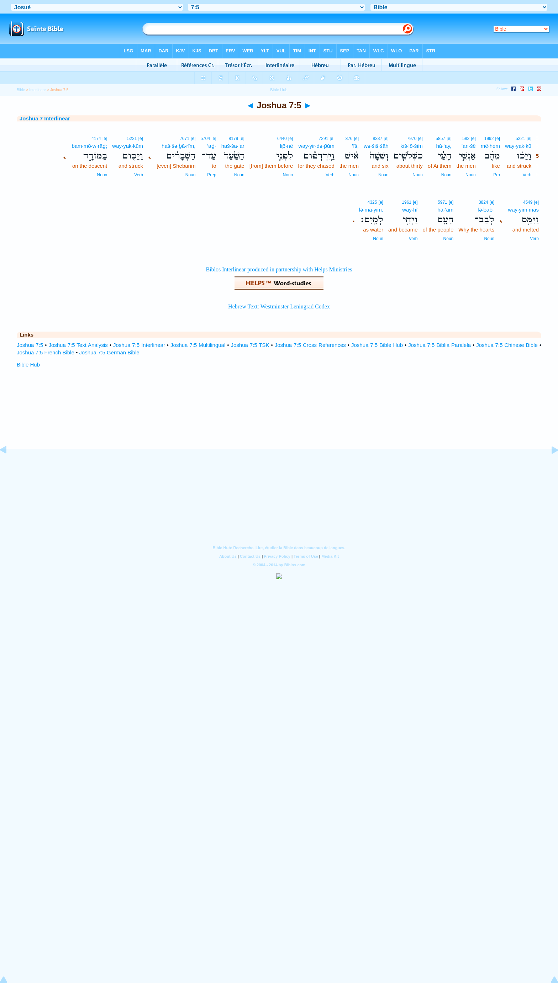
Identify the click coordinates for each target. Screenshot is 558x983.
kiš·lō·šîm (411, 146)
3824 (483, 202)
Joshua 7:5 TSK (250, 345)
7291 (323, 138)
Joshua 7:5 (30, 345)
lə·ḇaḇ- (486, 210)
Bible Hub (28, 365)
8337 (377, 138)
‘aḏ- (211, 146)
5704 (205, 138)
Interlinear (37, 90)
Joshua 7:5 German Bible (109, 352)
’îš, (355, 146)
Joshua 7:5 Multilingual (197, 345)
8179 (233, 138)
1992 (489, 138)
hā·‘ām (445, 210)
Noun (470, 174)
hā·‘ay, (443, 146)
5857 (440, 138)
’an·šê (469, 146)
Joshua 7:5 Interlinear (139, 345)
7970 (412, 138)
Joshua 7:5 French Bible (45, 352)
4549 (528, 202)
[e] (529, 138)
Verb (526, 174)
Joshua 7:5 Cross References (310, 345)
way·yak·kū (518, 146)
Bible (21, 90)
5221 (520, 138)
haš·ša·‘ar (232, 146)
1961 (406, 202)
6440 (282, 138)
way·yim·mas (523, 210)
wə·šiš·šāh (376, 146)
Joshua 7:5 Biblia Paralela (439, 345)
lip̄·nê (286, 146)
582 (465, 138)
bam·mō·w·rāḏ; (89, 146)
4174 (96, 138)
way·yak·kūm (127, 146)
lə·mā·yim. (371, 210)
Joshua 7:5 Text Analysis (77, 345)
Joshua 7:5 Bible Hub (377, 345)
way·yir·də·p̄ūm (317, 146)
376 (348, 138)
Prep (211, 174)
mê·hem (490, 146)
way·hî (409, 210)
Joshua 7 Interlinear (45, 118)
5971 (442, 202)
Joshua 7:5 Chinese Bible (507, 345)
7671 (184, 138)
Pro (496, 174)
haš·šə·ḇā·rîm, (178, 146)
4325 (372, 202)
